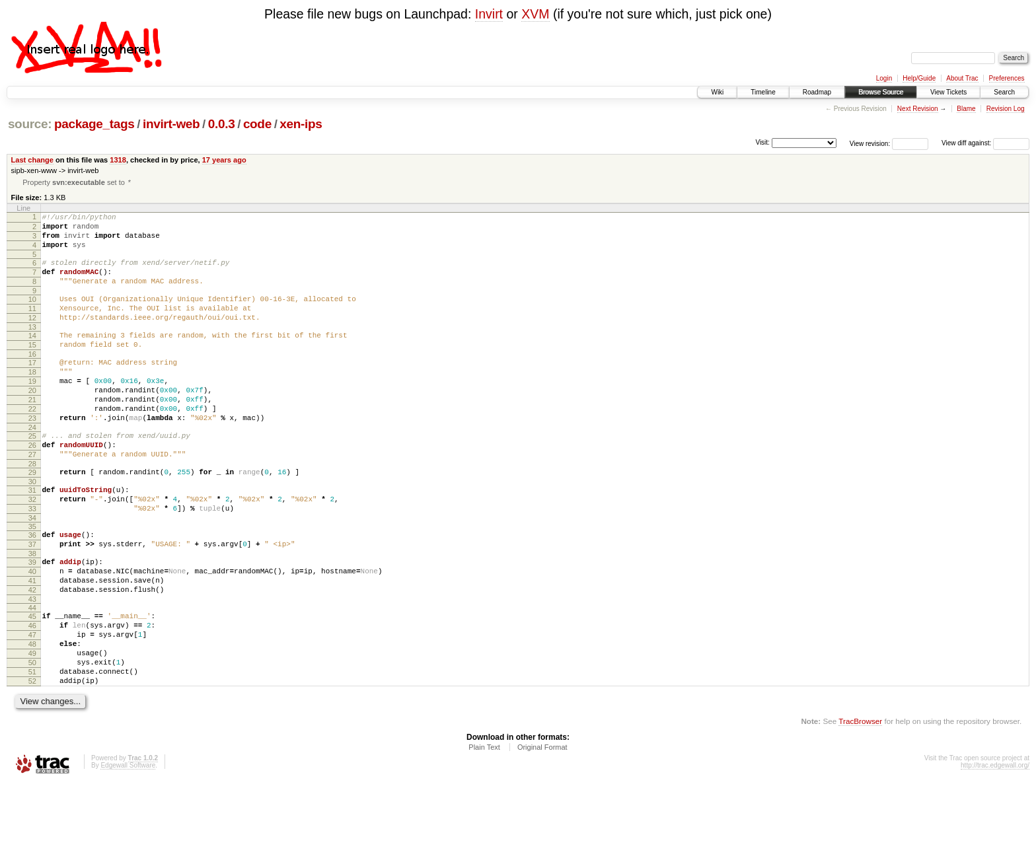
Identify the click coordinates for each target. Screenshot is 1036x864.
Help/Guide (919, 78)
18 (32, 399)
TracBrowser (860, 801)
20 (32, 421)
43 (32, 664)
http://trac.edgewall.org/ (995, 845)
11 (32, 326)
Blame (966, 108)
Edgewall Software (127, 845)
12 (32, 337)
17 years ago (224, 160)
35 (32, 579)
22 (32, 444)
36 (32, 588)
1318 (118, 160)
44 (32, 672)
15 (32, 368)
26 (32, 486)
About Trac (962, 78)
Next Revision (917, 108)
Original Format (542, 828)
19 (32, 410)
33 (32, 559)
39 (32, 619)
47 (32, 703)
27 (32, 497)
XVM (535, 14)
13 (32, 348)
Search (1004, 92)
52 (32, 760)
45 (32, 681)
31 (32, 537)
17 (32, 388)
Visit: (762, 142)
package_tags (94, 124)
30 (32, 528)
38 (32, 610)
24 (32, 466)
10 (32, 314)
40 (32, 630)
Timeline (763, 92)
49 (32, 726)
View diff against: (985, 143)
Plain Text (484, 828)
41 (32, 641)
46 (32, 692)
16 (32, 379)
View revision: (870, 143)
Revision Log (1005, 108)
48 (32, 715)
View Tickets (948, 92)
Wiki (717, 92)
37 (32, 599)
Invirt (489, 14)
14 (32, 357)
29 (32, 517)
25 (32, 475)
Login (884, 78)
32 (32, 548)
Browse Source (880, 92)
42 (32, 653)
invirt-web (171, 124)
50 (32, 737)
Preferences (1007, 78)
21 (32, 433)
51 (32, 748)
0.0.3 (221, 124)
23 (32, 455)
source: (30, 124)
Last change (32, 160)
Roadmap (817, 92)
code (257, 124)
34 (32, 571)
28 (32, 509)
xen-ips (300, 124)
